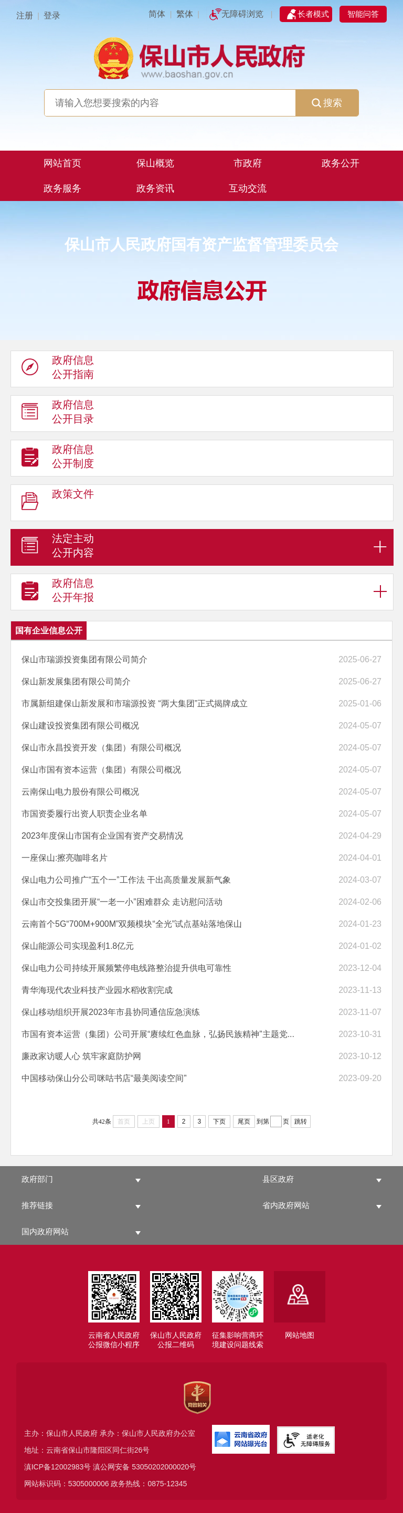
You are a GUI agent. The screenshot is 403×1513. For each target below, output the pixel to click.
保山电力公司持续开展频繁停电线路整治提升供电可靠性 (126, 968)
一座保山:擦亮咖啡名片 (65, 857)
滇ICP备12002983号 (57, 1467)
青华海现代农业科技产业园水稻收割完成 (97, 990)
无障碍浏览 (242, 13)
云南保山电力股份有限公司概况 (80, 791)
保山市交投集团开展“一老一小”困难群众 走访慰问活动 (122, 901)
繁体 (184, 13)
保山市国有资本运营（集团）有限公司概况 (101, 769)
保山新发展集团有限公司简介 (76, 681)
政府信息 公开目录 (58, 414)
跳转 (300, 1121)
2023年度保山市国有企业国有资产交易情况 (102, 835)
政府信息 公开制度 (58, 458)
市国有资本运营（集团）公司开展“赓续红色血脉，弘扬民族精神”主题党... (158, 1034)
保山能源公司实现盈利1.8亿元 (78, 945)
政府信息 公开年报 (58, 592)
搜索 (327, 103)
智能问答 (363, 13)
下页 (219, 1121)
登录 (52, 15)
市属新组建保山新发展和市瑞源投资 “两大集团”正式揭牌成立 (135, 703)
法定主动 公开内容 (58, 548)
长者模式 (313, 13)
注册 (24, 15)
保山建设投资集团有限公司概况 (80, 725)
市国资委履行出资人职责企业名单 (84, 813)
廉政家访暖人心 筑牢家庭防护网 (81, 1056)
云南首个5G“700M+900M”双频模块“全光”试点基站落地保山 (132, 923)
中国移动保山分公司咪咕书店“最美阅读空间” (104, 1078)
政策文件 (58, 503)
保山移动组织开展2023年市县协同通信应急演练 (111, 1012)
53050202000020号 (164, 1467)
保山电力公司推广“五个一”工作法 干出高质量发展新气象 (126, 879)
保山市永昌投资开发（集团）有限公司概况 (101, 747)
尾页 (244, 1121)
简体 (157, 13)
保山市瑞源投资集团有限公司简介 (84, 659)
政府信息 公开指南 (58, 369)
